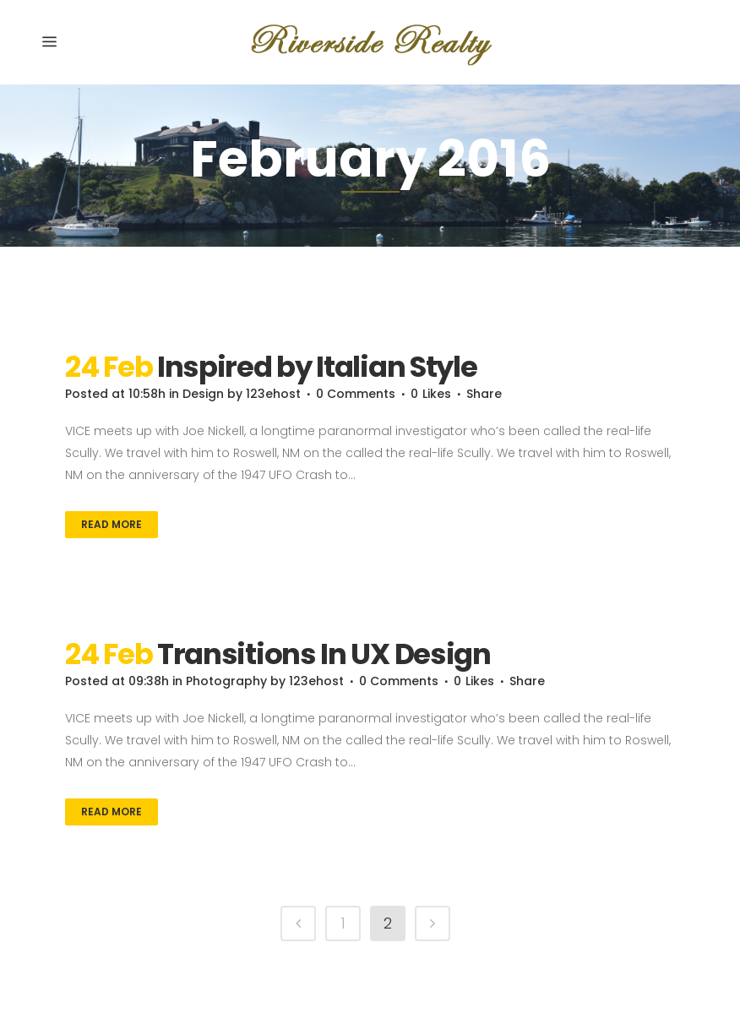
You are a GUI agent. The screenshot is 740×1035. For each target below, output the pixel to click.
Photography (226, 681)
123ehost (273, 393)
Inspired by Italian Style (317, 366)
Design (203, 393)
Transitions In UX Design (324, 654)
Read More (111, 524)
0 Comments (355, 393)
